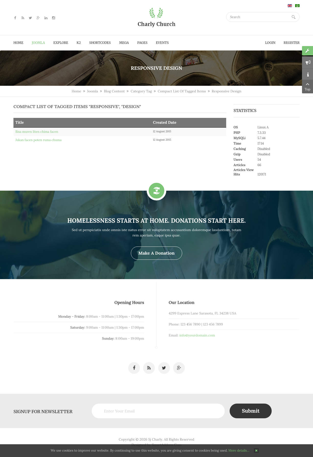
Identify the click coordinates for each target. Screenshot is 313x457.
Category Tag (141, 91)
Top (307, 86)
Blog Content (114, 91)
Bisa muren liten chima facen (36, 132)
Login (270, 43)
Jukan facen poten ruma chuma (38, 140)
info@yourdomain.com (191, 336)
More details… (238, 450)
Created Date (165, 122)
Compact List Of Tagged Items (182, 91)
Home (76, 91)
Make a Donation (156, 253)
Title (19, 122)
